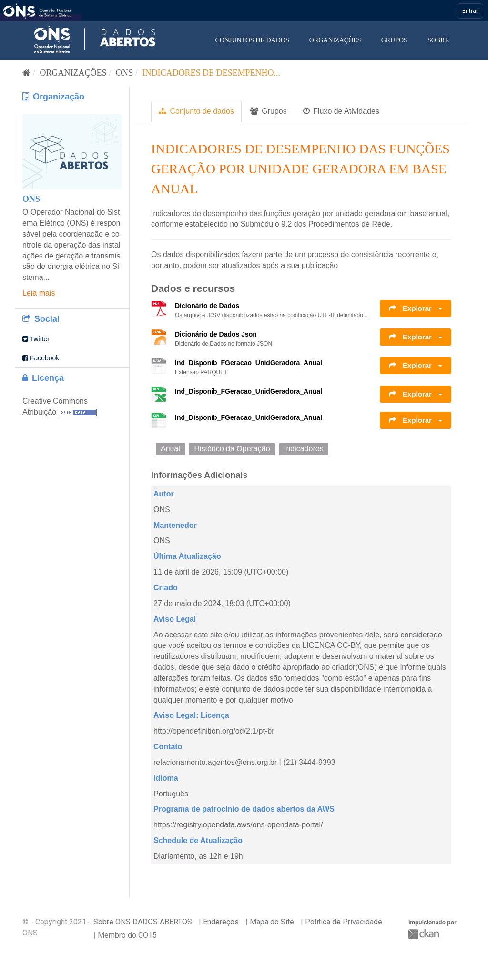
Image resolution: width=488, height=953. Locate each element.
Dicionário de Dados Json (216, 334)
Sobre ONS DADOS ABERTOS (142, 921)
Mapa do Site (272, 921)
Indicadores (304, 449)
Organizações (335, 40)
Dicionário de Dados (207, 305)
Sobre (438, 40)
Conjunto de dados (196, 111)
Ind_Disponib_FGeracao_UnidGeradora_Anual (248, 363)
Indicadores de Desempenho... (211, 73)
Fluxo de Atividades (341, 111)
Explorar (415, 308)
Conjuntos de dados (252, 40)
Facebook (40, 358)
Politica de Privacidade (343, 921)
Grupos (394, 40)
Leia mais (38, 293)
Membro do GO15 (127, 935)
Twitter (36, 339)
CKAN (424, 934)
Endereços (221, 921)
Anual (170, 449)
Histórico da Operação (232, 449)
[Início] (26, 73)
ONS (124, 73)
